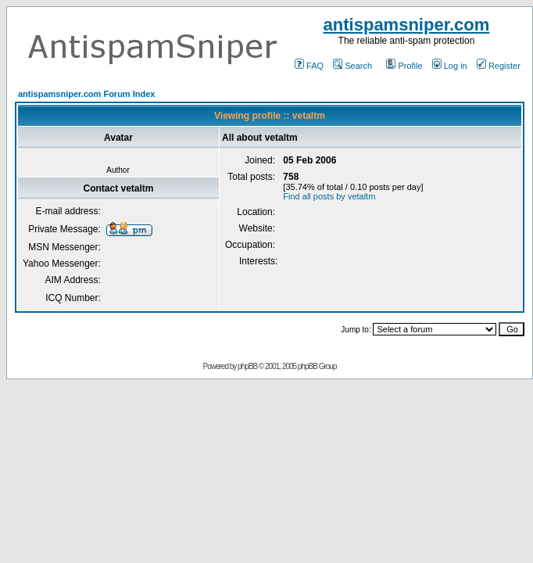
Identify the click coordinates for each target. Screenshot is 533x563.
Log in (449, 65)
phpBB (247, 366)
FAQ (309, 65)
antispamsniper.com (407, 24)
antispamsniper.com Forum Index (86, 94)
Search (352, 65)
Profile (404, 65)
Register (498, 65)
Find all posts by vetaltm (329, 196)
